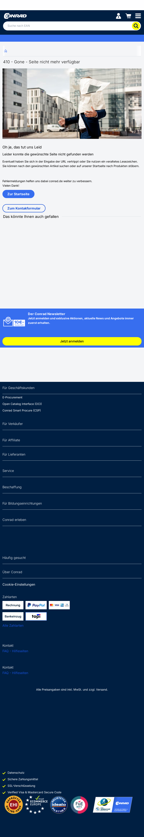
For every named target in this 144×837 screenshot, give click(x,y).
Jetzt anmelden (72, 341)
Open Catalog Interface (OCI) (22, 404)
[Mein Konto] (118, 15)
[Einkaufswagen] (128, 15)
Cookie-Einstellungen (18, 584)
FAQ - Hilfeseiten (15, 651)
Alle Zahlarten (12, 625)
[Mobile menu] (138, 15)
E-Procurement (12, 397)
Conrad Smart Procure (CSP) (21, 410)
